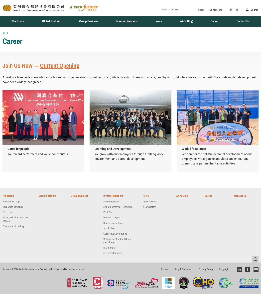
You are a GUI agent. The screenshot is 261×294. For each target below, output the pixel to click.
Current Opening (59, 65)
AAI (4, 33)
